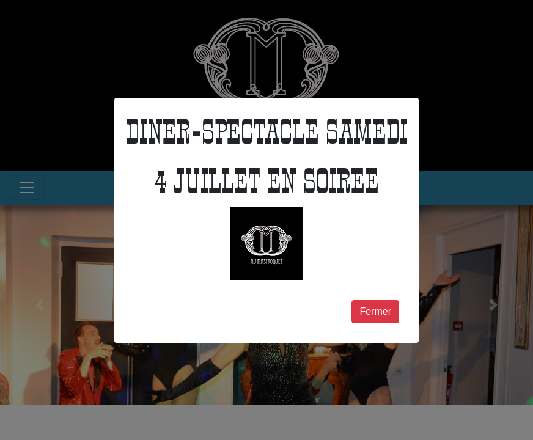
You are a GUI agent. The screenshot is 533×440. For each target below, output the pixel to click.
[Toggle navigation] (27, 187)
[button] (40, 305)
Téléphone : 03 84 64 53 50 (329, 153)
